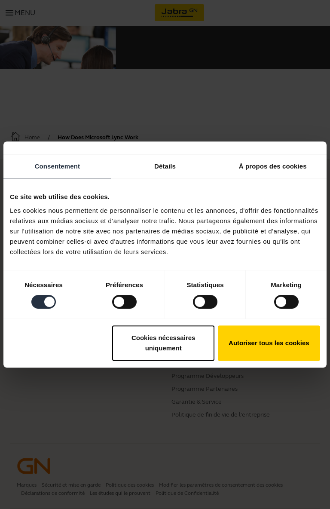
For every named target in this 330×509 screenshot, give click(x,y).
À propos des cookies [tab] (273, 166)
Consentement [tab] (57, 166)
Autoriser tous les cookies (269, 342)
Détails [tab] (165, 166)
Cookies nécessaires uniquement (163, 343)
